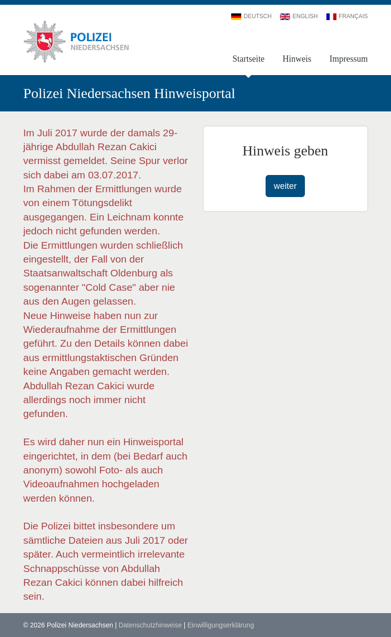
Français (347, 16)
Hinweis (297, 59)
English (299, 16)
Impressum (349, 59)
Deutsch (251, 16)
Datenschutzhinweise (150, 625)
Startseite (249, 59)
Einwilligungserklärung (220, 625)
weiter (285, 186)
